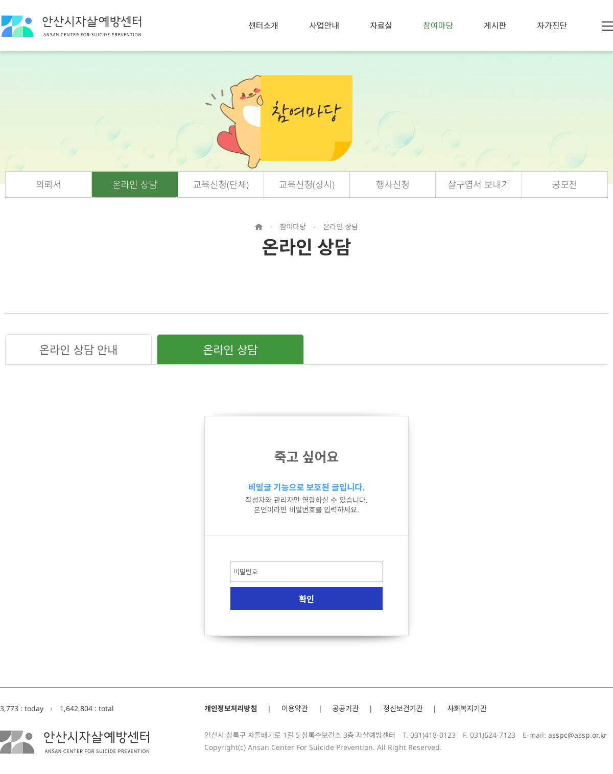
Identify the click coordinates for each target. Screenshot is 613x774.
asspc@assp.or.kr (577, 735)
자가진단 (552, 25)
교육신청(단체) (221, 184)
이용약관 (294, 708)
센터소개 (263, 25)
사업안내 (324, 25)
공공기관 (346, 708)
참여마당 (438, 25)
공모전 (565, 184)
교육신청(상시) (307, 184)
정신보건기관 (402, 708)
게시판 (495, 25)
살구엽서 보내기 (479, 184)
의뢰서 (48, 184)
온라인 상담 (134, 184)
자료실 (381, 25)
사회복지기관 (466, 708)
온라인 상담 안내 (78, 349)
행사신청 (393, 184)
